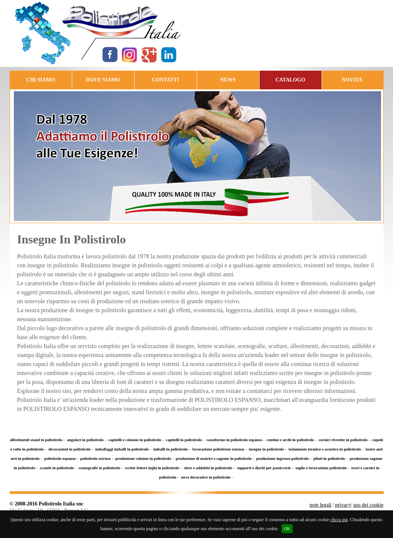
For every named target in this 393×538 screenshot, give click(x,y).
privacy (343, 505)
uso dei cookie (368, 505)
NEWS (228, 80)
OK (287, 528)
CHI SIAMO (40, 80)
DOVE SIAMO (103, 80)
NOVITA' (353, 80)
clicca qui (338, 519)
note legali (321, 505)
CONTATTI (165, 80)
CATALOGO (291, 80)
